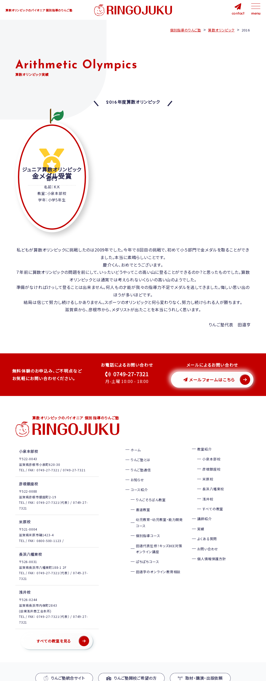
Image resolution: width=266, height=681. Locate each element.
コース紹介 (139, 482)
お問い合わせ (207, 541)
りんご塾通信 (141, 462)
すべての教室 (212, 501)
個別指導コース (148, 528)
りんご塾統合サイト (64, 670)
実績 (200, 521)
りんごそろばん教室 (151, 492)
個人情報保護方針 (211, 551)
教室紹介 (204, 441)
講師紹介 (204, 511)
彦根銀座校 (211, 461)
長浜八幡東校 (213, 481)
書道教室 (143, 502)
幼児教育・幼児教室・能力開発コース (159, 515)
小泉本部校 (211, 451)
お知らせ (137, 472)
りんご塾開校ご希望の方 (131, 670)
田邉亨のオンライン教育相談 (158, 564)
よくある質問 (207, 531)
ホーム (136, 442)
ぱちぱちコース (147, 554)
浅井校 (207, 491)
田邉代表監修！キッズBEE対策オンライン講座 (159, 540)
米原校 (207, 471)
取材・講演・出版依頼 (200, 670)
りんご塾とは (140, 452)
